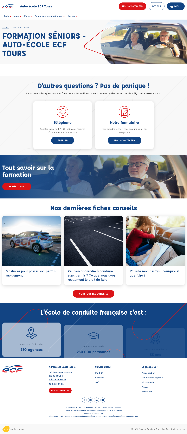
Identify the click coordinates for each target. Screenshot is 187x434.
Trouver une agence (152, 377)
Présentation (148, 373)
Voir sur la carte (57, 379)
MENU (175, 6)
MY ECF (156, 6)
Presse (145, 387)
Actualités (147, 391)
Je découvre (17, 186)
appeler (63, 140)
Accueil (5, 27)
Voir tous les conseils (93, 293)
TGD (97, 382)
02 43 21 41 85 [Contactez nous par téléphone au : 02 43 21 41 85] (56, 384)
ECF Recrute (148, 382)
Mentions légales (17, 429)
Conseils (99, 377)
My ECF (99, 373)
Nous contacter (132, 6)
